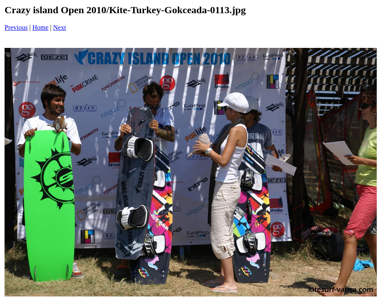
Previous (16, 27)
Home (40, 27)
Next (59, 27)
